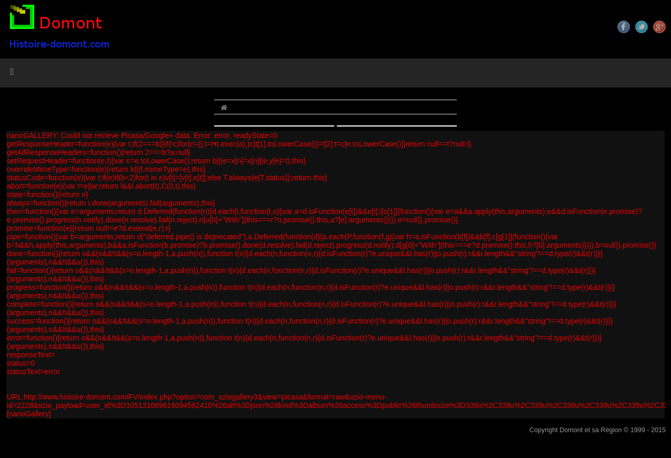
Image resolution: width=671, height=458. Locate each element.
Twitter (641, 27)
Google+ (659, 27)
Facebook (623, 27)
